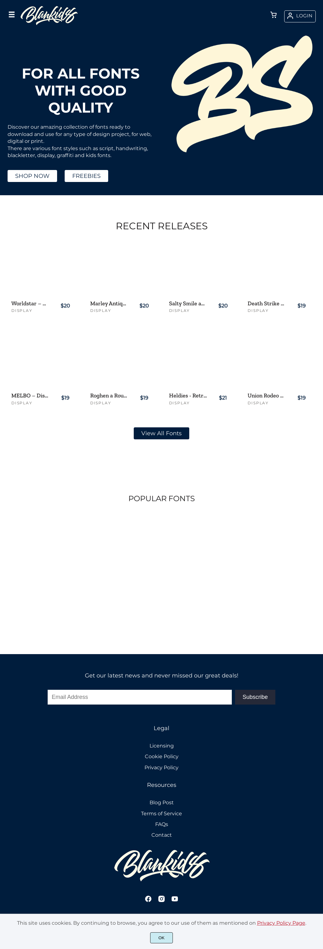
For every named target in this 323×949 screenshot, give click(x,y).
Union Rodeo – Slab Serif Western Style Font (267, 395)
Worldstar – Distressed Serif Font (30, 303)
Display (21, 310)
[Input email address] (140, 697)
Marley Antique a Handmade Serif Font (109, 303)
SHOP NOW (32, 176)
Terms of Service (161, 814)
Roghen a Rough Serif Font (109, 395)
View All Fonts (161, 433)
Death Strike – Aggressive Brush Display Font (267, 303)
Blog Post (162, 802)
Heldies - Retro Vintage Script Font (188, 395)
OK (161, 937)
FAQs (161, 824)
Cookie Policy (162, 756)
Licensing (162, 746)
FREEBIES (86, 176)
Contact (161, 835)
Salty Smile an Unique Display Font (188, 303)
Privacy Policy (161, 767)
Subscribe (255, 697)
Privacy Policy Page (281, 923)
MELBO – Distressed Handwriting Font (30, 395)
